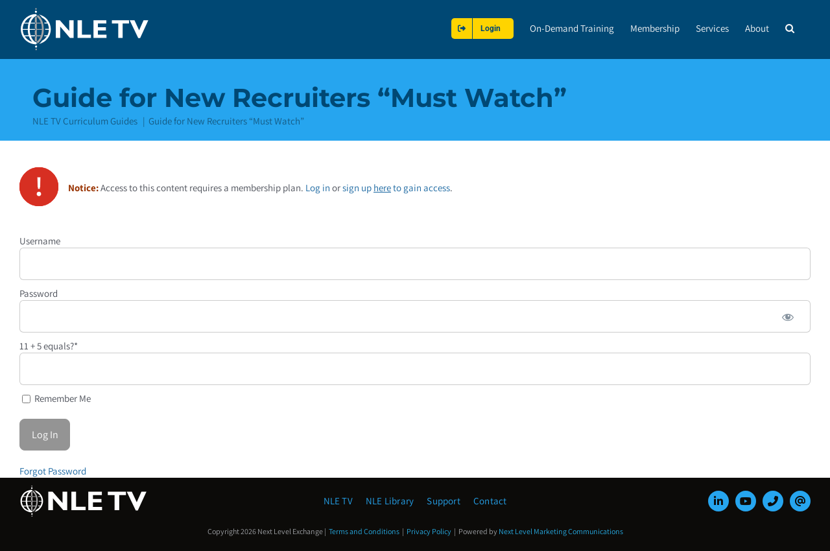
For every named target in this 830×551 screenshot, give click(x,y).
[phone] (773, 501)
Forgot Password (52, 470)
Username (39, 240)
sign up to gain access (396, 187)
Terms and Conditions (364, 531)
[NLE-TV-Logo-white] (84, 489)
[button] (789, 28)
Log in (317, 187)
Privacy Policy (429, 531)
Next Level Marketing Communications (561, 531)
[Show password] (788, 315)
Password (38, 293)
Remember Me (56, 398)
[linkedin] (718, 501)
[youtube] (745, 501)
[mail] (800, 501)
